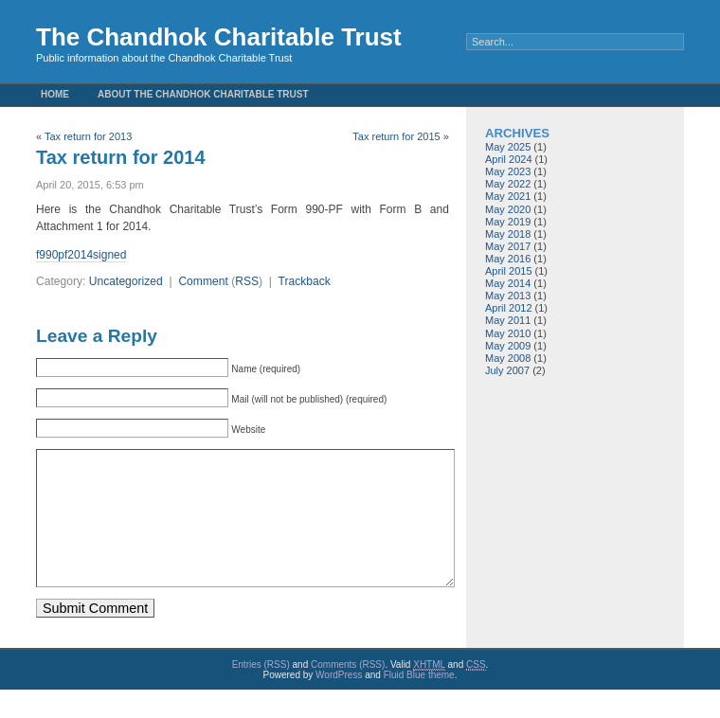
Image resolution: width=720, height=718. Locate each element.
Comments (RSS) (348, 693)
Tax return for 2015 (396, 136)
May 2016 (508, 258)
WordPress (338, 703)
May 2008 (508, 358)
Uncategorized (126, 281)
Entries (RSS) (261, 693)
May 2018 (508, 234)
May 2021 (508, 196)
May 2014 (508, 283)
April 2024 (508, 159)
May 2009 (508, 345)
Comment (202, 281)
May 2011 (508, 320)
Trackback (304, 281)
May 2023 (508, 171)
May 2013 (508, 295)
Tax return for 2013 (88, 136)
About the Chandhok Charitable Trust (203, 94)
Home (55, 94)
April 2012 (508, 308)
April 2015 (508, 271)
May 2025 (508, 147)
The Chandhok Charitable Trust (219, 37)
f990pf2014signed (81, 254)
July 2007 (507, 370)
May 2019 (508, 221)
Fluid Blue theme (419, 703)
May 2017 (508, 246)
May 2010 (508, 333)
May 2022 (508, 183)
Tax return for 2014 (121, 157)
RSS (247, 281)
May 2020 (508, 209)
